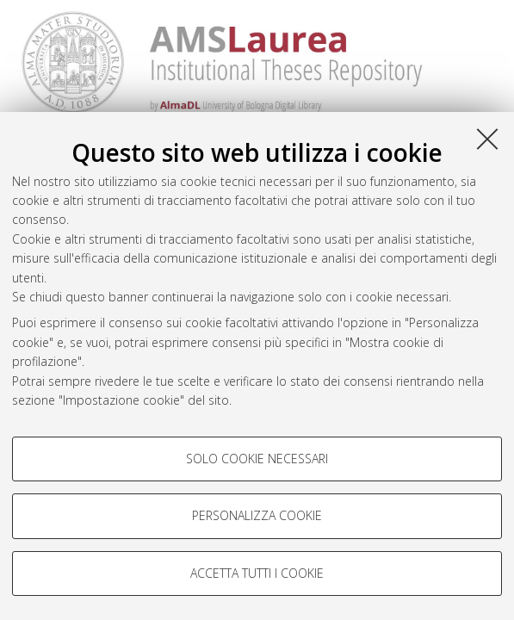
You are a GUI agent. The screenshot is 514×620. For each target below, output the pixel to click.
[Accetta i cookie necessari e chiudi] (487, 138)
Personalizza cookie (257, 515)
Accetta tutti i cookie (257, 573)
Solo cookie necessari (257, 458)
